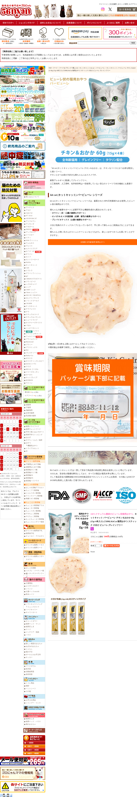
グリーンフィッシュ (33, 273)
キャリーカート (31, 612)
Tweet (92, 552)
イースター (30, 235)
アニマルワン (31, 221)
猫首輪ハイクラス (32, 481)
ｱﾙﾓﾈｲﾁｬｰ (29, 229)
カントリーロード (32, 260)
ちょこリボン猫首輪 (33, 511)
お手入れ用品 (31, 700)
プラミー (29, 345)
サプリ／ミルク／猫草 (34, 440)
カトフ (28, 257)
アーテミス (30, 207)
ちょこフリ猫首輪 (32, 490)
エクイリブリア (31, 249)
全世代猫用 (30, 413)
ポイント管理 (123, 4)
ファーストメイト (32, 331)
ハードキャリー (31, 610)
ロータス (29, 375)
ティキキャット (31, 306)
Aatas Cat (29, 213)
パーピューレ (100, 68)
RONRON (29, 380)
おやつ (28, 443)
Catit (27, 268)
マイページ (103, 4)
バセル (28, 325)
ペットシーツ (31, 689)
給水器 (28, 669)
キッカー (29, 657)
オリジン (29, 254)
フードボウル (31, 666)
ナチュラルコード (32, 314)
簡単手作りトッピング (34, 435)
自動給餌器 (30, 672)
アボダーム (30, 227)
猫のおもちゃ (31, 724)
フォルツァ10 (31, 336)
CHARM (29, 303)
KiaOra (28, 262)
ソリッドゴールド (32, 301)
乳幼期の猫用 (31, 416)
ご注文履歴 (112, 4)
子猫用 (28, 407)
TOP (50, 68)
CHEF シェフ (30, 290)
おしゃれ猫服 (31, 568)
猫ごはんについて (32, 197)
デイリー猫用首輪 (33, 461)
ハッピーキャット (32, 328)
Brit (27, 350)
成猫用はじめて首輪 (33, 467)
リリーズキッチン (32, 372)
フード (55, 68)
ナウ (27, 312)
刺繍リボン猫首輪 (32, 498)
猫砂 (27, 686)
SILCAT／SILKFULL (33, 295)
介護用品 (29, 583)
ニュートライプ (31, 320)
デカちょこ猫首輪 (32, 514)
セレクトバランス (32, 298)
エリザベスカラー (32, 586)
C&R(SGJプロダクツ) (33, 279)
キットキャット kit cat (86, 68)
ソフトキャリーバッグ (34, 604)
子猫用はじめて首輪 (33, 464)
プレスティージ (31, 353)
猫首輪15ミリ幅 (31, 472)
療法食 (27, 392)
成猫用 (28, 405)
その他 (28, 691)
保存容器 (29, 674)
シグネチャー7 (31, 284)
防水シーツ (30, 594)
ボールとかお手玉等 (33, 655)
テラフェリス (31, 309)
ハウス (28, 635)
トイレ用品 (30, 683)
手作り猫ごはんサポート (35, 432)
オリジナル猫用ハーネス (35, 545)
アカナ (28, 210)
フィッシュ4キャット (34, 334)
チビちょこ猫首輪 (32, 516)
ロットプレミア (31, 377)
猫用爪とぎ (30, 627)
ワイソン (29, 383)
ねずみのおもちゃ (32, 646)
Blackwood (29, 342)
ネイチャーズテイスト (34, 323)
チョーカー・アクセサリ (35, 536)
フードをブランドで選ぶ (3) (68, 68)
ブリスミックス (31, 347)
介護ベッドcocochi (32, 591)
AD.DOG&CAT (31, 218)
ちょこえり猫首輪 (33, 502)
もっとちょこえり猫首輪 (35, 519)
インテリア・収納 (32, 632)
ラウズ (28, 366)
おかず (28, 437)
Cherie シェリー (31, 292)
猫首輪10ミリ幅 (31, 470)
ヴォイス (29, 246)
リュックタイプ (33, 607)
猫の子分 (29, 652)
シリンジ (29, 589)
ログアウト (133, 4)
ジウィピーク (31, 281)
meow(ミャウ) (31, 364)
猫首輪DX (29, 478)
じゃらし (29, 649)
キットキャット (31, 265)
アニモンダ (30, 224)
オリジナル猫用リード (34, 548)
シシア (28, 287)
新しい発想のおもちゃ (34, 644)
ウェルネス (30, 243)
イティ (28, 238)
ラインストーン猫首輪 (34, 496)
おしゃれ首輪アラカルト (35, 488)
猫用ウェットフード (33, 429)
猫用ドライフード (32, 426)
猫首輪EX (29, 475)
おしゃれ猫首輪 (32, 484)
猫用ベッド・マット (33, 624)
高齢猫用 (29, 410)
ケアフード (29, 396)
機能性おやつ (32, 446)
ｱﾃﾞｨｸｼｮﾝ (29, 216)
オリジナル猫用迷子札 (34, 531)
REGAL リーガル (32, 369)
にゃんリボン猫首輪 (33, 493)
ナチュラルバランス (33, 317)
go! (27, 276)
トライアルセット (32, 448)
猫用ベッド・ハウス (33, 721)
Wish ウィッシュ (32, 240)
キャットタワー (31, 621)
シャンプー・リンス (33, 703)
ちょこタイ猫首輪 (32, 508)
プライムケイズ (31, 339)
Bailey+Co (29, 355)
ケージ (28, 629)
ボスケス (29, 358)
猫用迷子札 (30, 533)
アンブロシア (31, 232)
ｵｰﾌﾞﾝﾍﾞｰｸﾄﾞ (30, 251)
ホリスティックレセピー (35, 361)
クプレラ (29, 270)
